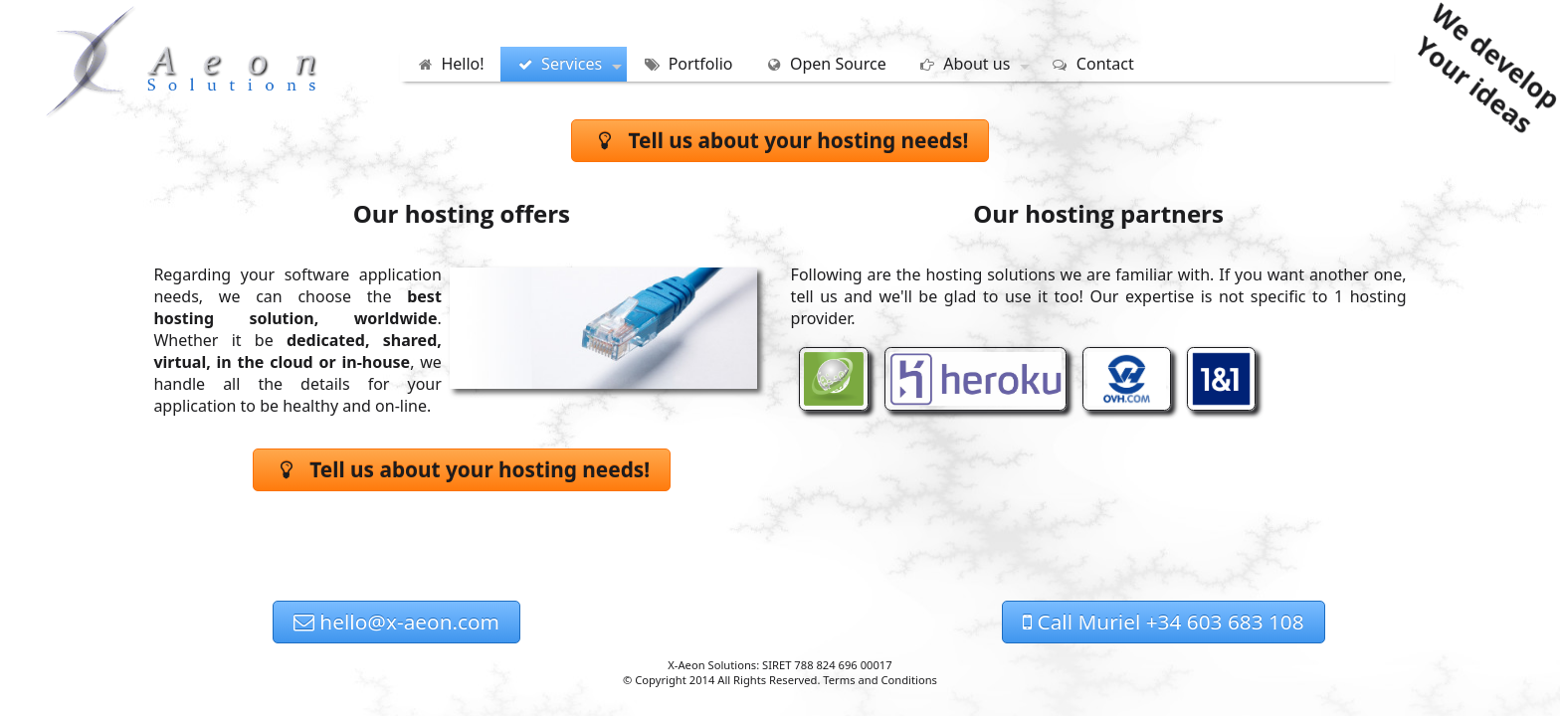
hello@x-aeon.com (396, 621)
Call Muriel (1163, 621)
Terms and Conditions (880, 679)
